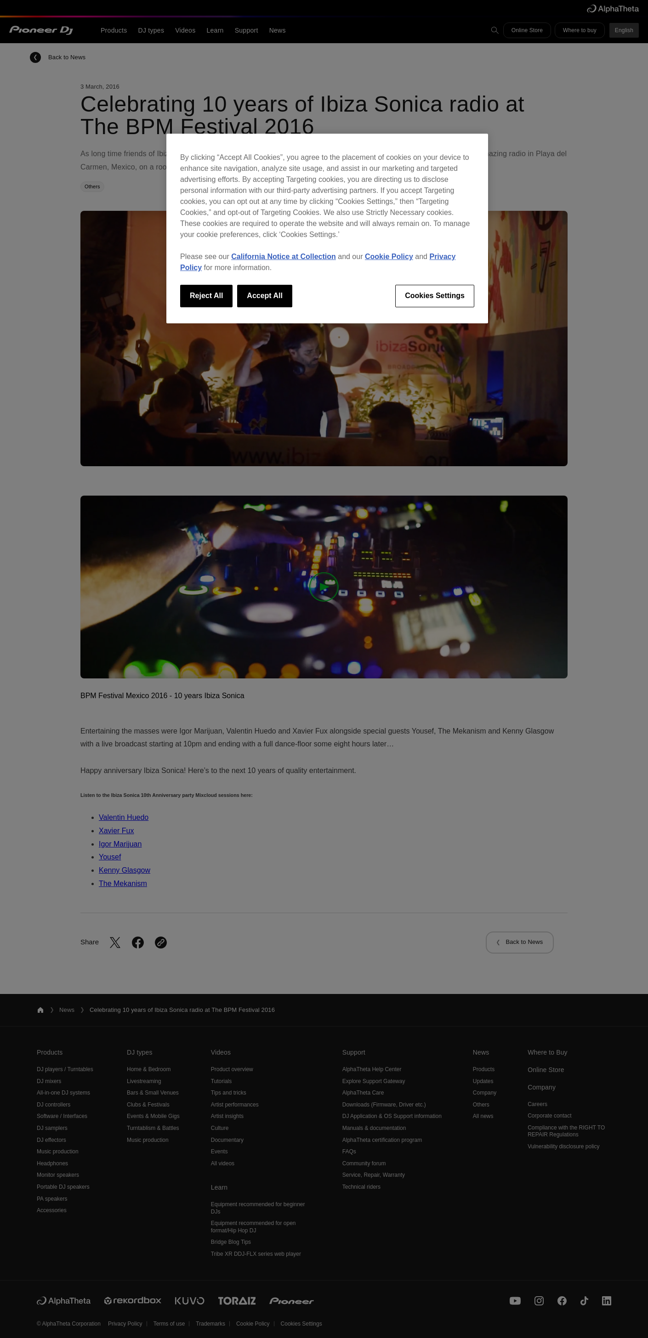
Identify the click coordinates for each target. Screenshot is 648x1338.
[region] (327, 228)
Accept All (265, 295)
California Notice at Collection (283, 256)
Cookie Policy (389, 256)
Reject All (206, 295)
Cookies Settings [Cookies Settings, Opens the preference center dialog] (435, 295)
